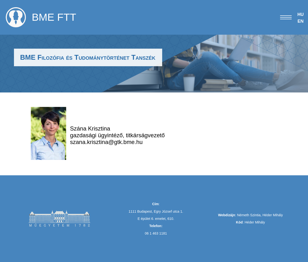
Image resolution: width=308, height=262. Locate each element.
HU (300, 14)
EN (300, 21)
